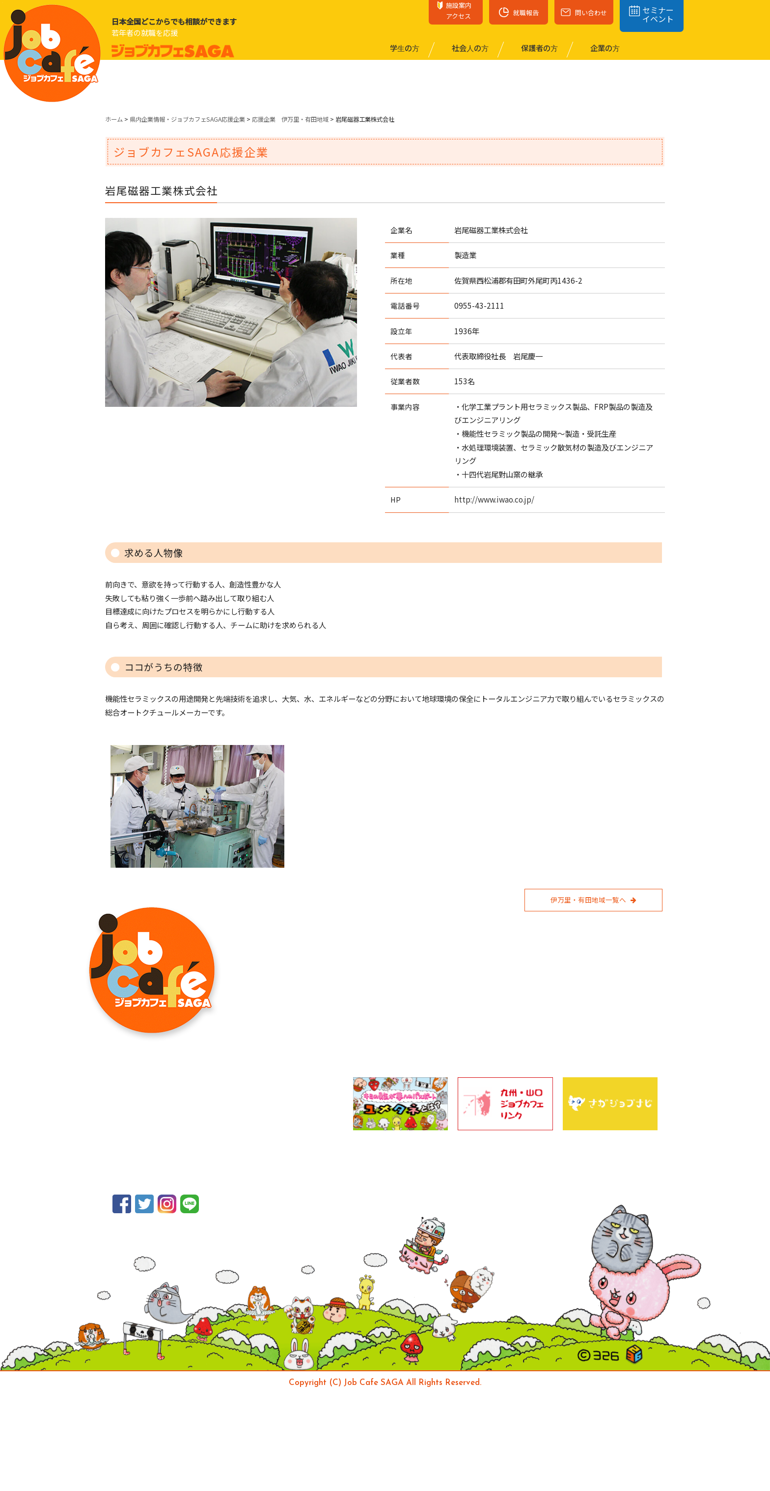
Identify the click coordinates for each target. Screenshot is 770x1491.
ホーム (114, 119)
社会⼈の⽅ (469, 47)
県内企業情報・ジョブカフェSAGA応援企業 (187, 119)
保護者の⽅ (539, 47)
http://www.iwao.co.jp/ (494, 499)
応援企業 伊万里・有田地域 (290, 119)
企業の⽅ (604, 47)
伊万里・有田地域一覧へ (593, 900)
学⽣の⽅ (403, 47)
